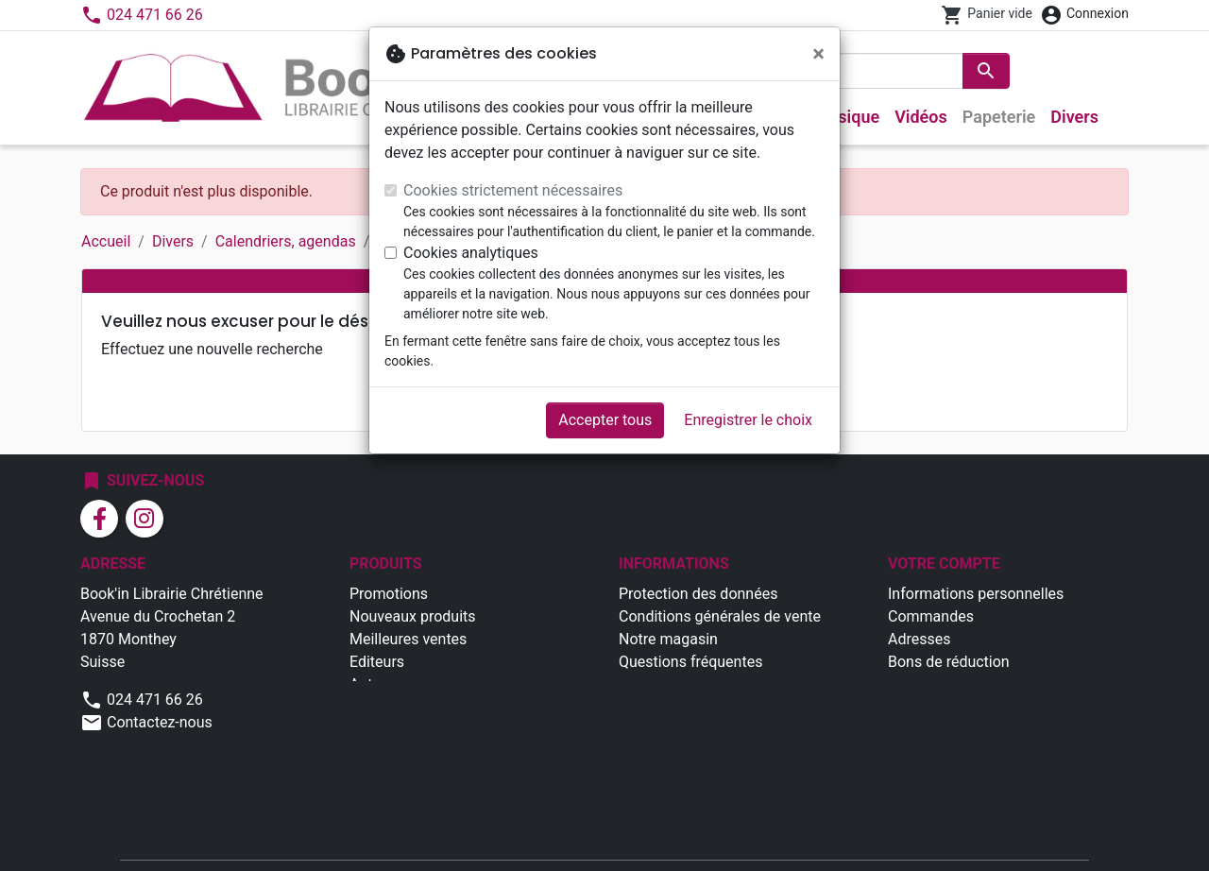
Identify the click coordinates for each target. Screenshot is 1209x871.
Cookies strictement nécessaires (512, 190)
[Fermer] (818, 53)
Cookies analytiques (470, 253)
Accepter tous (605, 420)
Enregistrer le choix (748, 420)
